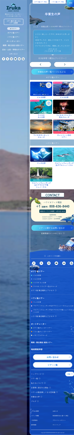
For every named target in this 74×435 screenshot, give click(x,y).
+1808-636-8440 (52, 206)
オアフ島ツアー (13, 32)
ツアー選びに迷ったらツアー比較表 (14, 22)
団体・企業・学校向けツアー (13, 49)
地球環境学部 (36, 349)
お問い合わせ (13, 54)
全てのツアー (13, 28)
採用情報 (33, 425)
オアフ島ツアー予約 (40, 2)
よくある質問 (35, 411)
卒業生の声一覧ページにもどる (52, 71)
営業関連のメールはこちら (51, 233)
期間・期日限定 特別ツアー (13, 45)
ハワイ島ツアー (13, 37)
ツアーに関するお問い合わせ (52, 227)
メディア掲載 (35, 416)
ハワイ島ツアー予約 (58, 2)
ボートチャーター (13, 41)
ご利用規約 (34, 420)
